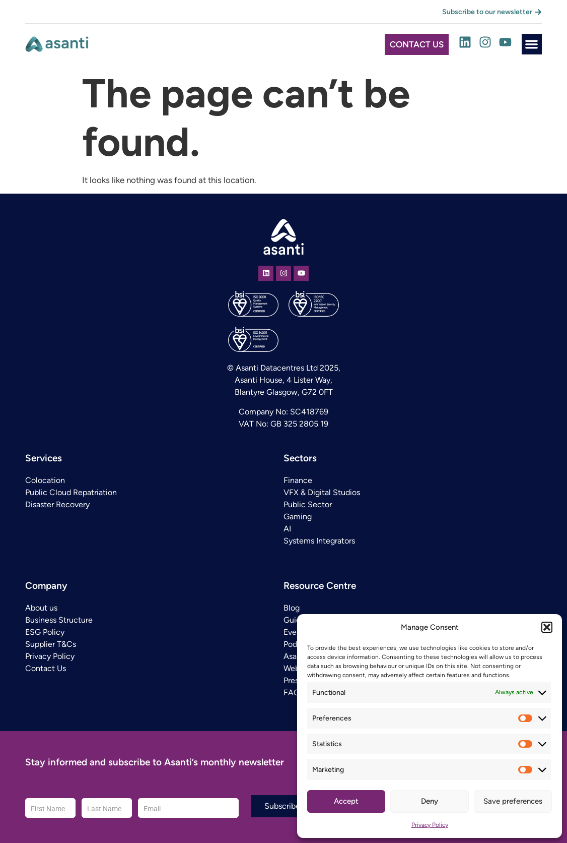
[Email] (188, 808)
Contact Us (45, 668)
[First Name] (50, 808)
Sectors (300, 458)
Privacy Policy (429, 824)
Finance (298, 480)
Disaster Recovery (57, 504)
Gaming (298, 516)
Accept (346, 801)
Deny (429, 801)
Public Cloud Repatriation (71, 492)
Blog (292, 608)
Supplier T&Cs (50, 644)
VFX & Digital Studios (322, 492)
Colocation (45, 480)
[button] (547, 627)
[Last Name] (107, 808)
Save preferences (512, 801)
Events (296, 632)
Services (43, 458)
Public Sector (308, 504)
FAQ (292, 692)
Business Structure (59, 620)
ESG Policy (44, 632)
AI (287, 528)
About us (41, 608)
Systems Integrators (319, 541)
